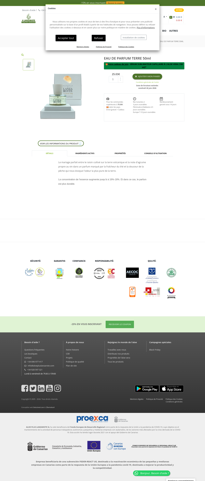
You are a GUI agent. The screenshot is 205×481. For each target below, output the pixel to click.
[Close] (155, 9)
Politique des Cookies (126, 47)
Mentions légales (83, 47)
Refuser (98, 38)
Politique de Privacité (103, 47)
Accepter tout (66, 38)
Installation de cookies (134, 37)
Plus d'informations (146, 27)
